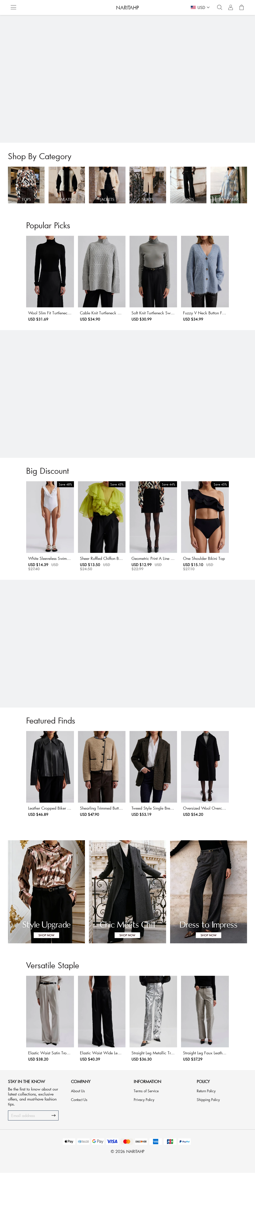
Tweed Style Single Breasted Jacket (157, 850)
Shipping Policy (208, 1153)
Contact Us (79, 1153)
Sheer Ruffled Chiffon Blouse (94, 587)
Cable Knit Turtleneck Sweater (96, 327)
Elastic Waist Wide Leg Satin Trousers (97, 1109)
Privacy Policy (144, 1153)
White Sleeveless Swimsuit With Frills (36, 589)
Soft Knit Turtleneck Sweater (155, 327)
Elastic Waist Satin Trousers (33, 1106)
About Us (78, 1145)
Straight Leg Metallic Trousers (156, 1106)
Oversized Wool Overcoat (214, 847)
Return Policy (206, 1145)
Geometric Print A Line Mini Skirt (157, 589)
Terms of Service (146, 1145)
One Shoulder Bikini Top (213, 587)
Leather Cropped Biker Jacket (35, 847)
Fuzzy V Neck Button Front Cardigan (218, 329)
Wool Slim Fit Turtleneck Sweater (36, 329)
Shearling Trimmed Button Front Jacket (97, 850)
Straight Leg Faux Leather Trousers (218, 1109)
